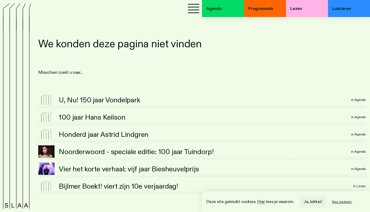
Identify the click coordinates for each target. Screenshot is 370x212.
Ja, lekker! (312, 201)
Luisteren (341, 8)
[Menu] (193, 8)
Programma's (260, 8)
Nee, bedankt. (342, 202)
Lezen (296, 8)
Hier (261, 201)
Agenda (214, 8)
